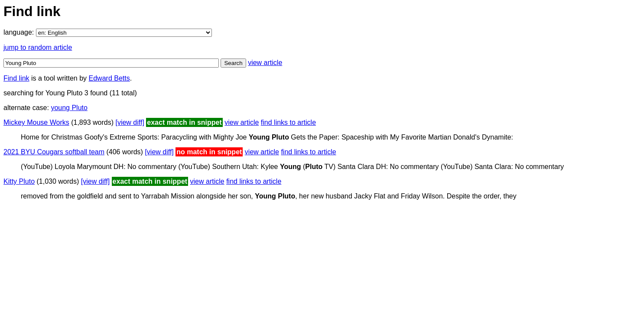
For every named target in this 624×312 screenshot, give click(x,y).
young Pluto (69, 107)
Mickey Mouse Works (36, 122)
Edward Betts (109, 78)
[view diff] (129, 122)
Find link (16, 78)
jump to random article (37, 47)
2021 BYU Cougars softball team (53, 152)
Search (233, 63)
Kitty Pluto (19, 181)
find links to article (288, 122)
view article (265, 62)
